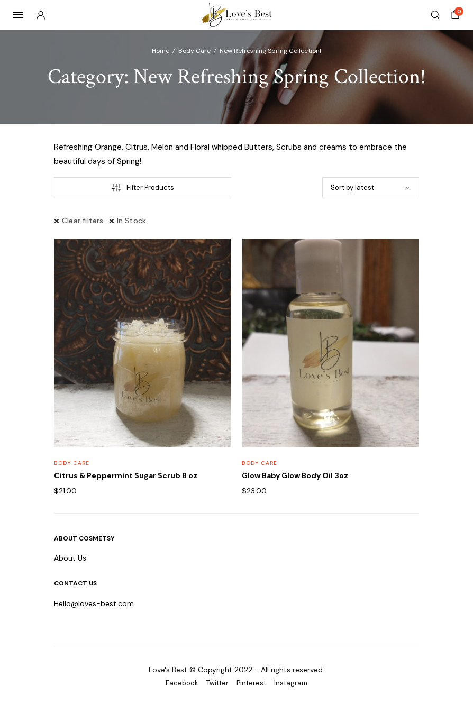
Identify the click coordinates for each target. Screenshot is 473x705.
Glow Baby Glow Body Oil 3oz (295, 475)
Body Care (194, 51)
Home (160, 51)
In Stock (132, 220)
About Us (70, 558)
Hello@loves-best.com (94, 603)
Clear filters (83, 220)
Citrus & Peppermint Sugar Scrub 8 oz (125, 475)
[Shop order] (370, 187)
